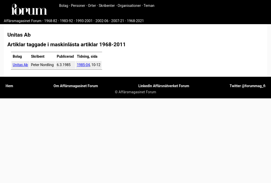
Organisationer (129, 6)
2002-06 (101, 21)
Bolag (63, 6)
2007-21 (117, 21)
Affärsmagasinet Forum (22, 21)
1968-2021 (135, 21)
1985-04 (83, 65)
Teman (149, 6)
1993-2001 (84, 21)
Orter (92, 6)
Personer (78, 6)
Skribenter (107, 6)
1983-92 (66, 21)
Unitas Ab (20, 65)
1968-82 (50, 21)
